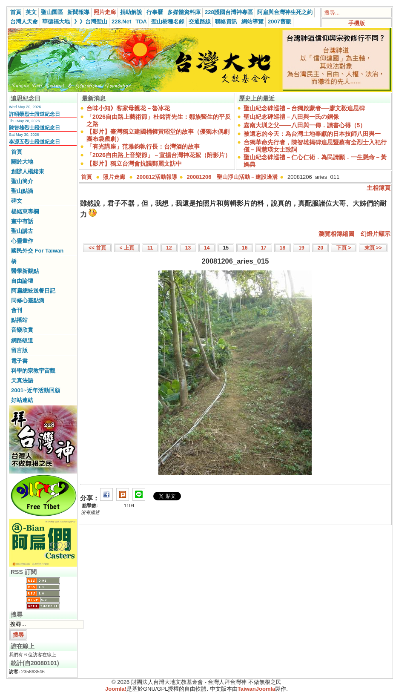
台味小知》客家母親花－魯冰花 (128, 108)
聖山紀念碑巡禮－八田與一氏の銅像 (291, 116)
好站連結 (22, 400)
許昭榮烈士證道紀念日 (34, 114)
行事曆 (154, 12)
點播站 (19, 320)
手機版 (356, 23)
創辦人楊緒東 (27, 171)
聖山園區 (52, 12)
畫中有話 (22, 221)
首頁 (15, 12)
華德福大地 (56, 21)
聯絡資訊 (226, 21)
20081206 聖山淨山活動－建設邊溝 (232, 177)
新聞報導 (78, 12)
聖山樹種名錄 (167, 21)
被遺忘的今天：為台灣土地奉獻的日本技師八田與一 (312, 133)
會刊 (16, 310)
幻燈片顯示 (375, 233)
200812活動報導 (157, 177)
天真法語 (22, 380)
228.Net (121, 21)
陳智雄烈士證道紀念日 (34, 128)
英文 (31, 12)
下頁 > (343, 248)
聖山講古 (22, 231)
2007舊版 (279, 21)
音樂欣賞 (22, 330)
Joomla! (115, 689)
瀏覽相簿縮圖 (336, 233)
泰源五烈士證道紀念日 (34, 142)
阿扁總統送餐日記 (33, 290)
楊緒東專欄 (25, 211)
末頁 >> (373, 248)
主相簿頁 (378, 187)
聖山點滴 (22, 191)
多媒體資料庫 (184, 12)
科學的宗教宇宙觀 (33, 371)
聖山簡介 (22, 181)
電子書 (19, 361)
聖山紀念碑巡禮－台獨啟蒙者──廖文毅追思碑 (304, 108)
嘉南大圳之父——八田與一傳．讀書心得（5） (305, 125)
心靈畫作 (22, 241)
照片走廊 (105, 12)
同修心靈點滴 (27, 300)
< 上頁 (127, 248)
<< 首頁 (97, 248)
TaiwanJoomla (256, 689)
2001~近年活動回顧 (35, 390)
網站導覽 (252, 21)
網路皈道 (22, 340)
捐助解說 (131, 12)
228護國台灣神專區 (229, 12)
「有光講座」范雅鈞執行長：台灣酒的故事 (143, 146)
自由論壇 (22, 281)
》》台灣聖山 (90, 21)
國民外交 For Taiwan (37, 250)
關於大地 (22, 161)
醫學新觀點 (25, 271)
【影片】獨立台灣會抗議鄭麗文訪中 (134, 163)
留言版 (19, 350)
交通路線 (200, 21)
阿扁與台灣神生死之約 (285, 12)
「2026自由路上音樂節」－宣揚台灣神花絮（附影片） (158, 155)
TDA (141, 21)
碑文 (16, 201)
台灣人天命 (24, 21)
